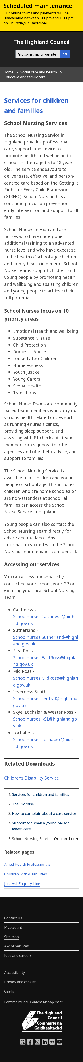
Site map (11, 936)
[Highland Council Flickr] (52, 1043)
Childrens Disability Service (31, 778)
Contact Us (13, 918)
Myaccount (13, 927)
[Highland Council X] (22, 1043)
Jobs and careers (18, 955)
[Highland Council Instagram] (37, 1043)
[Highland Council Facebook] (30, 1043)
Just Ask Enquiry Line (22, 883)
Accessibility (14, 972)
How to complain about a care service (44, 813)
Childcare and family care (25, 77)
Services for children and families (40, 794)
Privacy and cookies (20, 981)
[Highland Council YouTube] (59, 1043)
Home (8, 72)
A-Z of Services (16, 946)
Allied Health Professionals (27, 864)
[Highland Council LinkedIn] (45, 1043)
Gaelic (9, 991)
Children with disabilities (25, 874)
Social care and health (38, 72)
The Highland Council (41, 41)
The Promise (23, 804)
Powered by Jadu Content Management (33, 1002)
